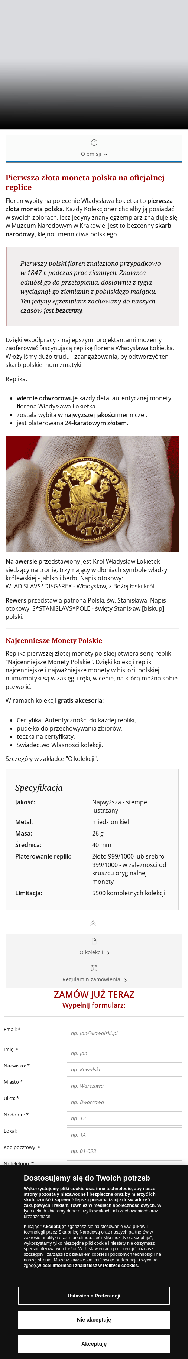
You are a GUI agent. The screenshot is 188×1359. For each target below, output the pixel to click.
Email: (12, 1029)
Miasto (13, 1082)
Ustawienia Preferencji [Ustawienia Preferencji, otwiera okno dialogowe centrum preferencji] (94, 1296)
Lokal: (10, 1130)
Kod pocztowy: (22, 1147)
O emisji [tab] (94, 148)
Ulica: (11, 1098)
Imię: (9, 1049)
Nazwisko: (15, 1065)
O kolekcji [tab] (94, 947)
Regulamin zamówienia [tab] (94, 974)
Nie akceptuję (94, 1320)
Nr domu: (16, 1115)
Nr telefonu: (17, 1163)
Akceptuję (94, 1344)
